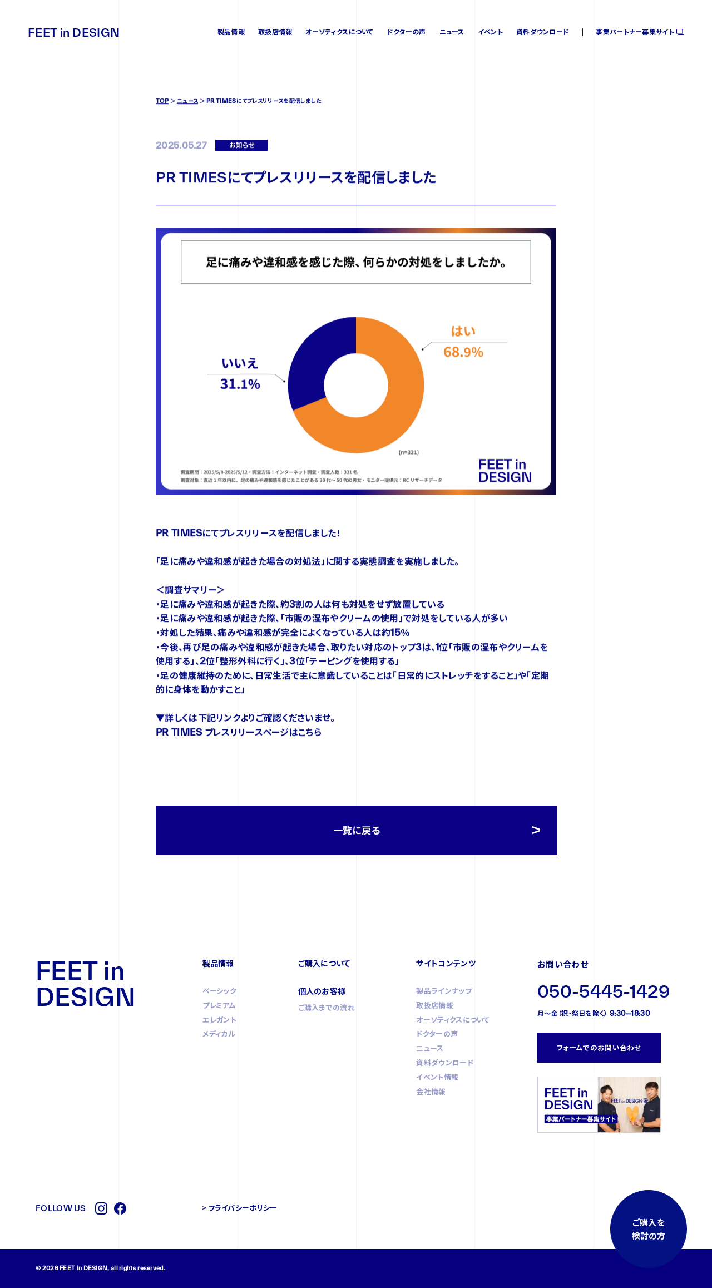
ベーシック (219, 990)
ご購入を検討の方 (648, 1229)
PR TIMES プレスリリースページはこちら (239, 749)
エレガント (219, 1019)
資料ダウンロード (542, 32)
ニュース (451, 32)
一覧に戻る (356, 830)
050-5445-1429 (603, 991)
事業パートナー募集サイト (635, 32)
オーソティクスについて (339, 32)
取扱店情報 (275, 32)
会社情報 (431, 1091)
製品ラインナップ (443, 990)
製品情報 (231, 32)
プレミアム (219, 1005)
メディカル (219, 1033)
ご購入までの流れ (326, 1007)
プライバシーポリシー (243, 1207)
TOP (162, 118)
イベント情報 (437, 1077)
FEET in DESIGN (74, 32)
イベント (490, 32)
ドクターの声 (406, 32)
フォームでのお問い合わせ (599, 1047)
